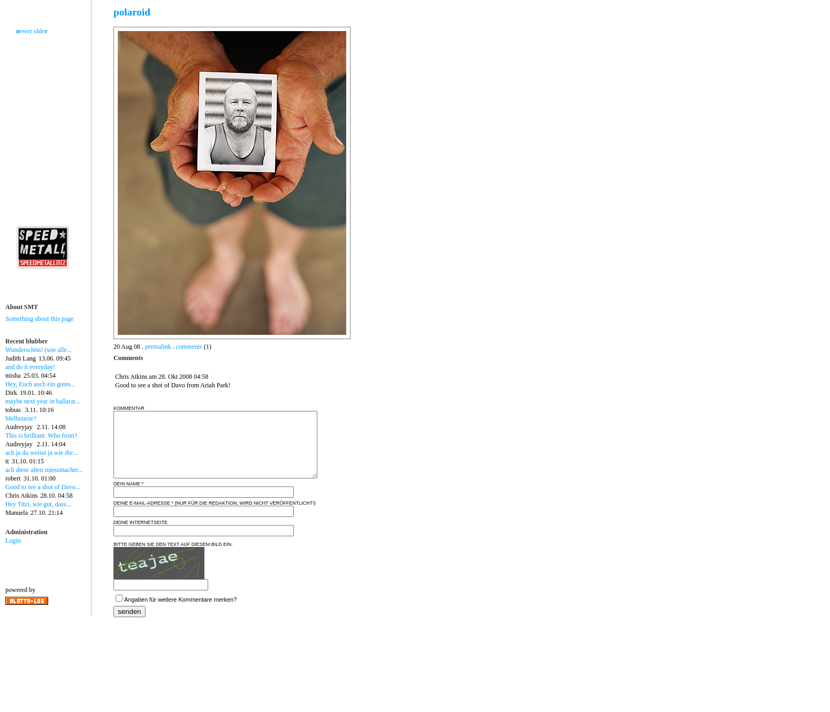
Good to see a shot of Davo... (42, 487)
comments (189, 346)
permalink (158, 346)
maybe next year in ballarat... (42, 401)
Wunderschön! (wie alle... (38, 350)
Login (13, 540)
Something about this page (39, 319)
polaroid (131, 12)
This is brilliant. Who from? (41, 435)
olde (41, 31)
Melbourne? (20, 418)
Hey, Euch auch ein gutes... (40, 384)
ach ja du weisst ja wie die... (41, 452)
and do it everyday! (30, 367)
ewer (24, 31)
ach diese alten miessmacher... (44, 470)
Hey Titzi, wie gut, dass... (38, 504)
